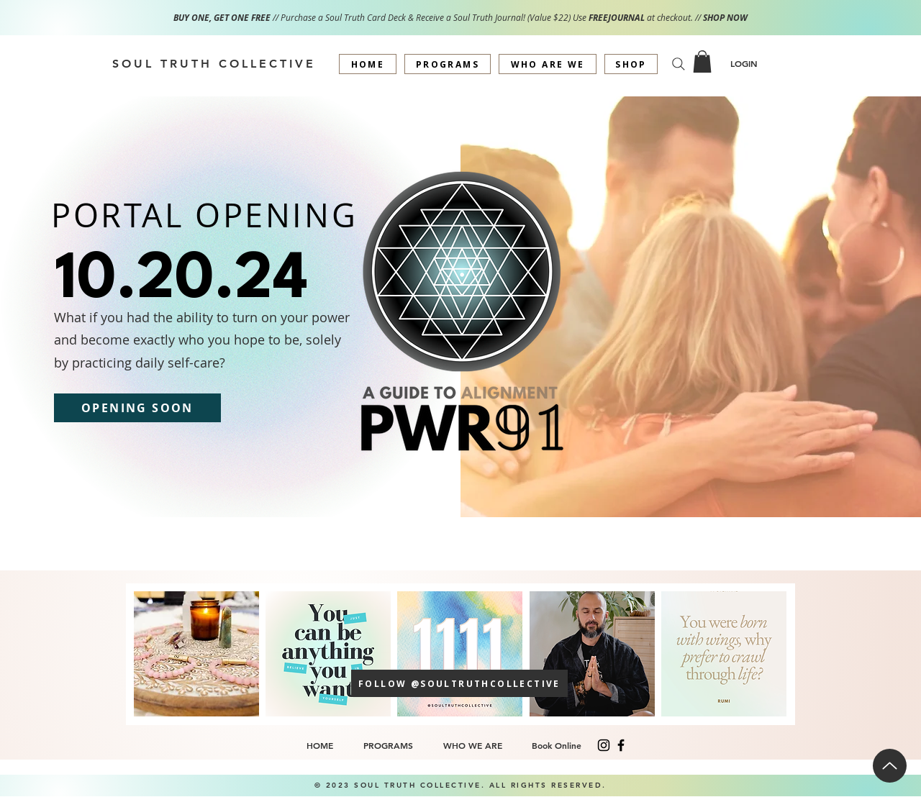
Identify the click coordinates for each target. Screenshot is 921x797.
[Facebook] (621, 745)
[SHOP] (631, 64)
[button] (702, 61)
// (699, 18)
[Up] (890, 766)
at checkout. (671, 18)
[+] (196, 653)
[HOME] (367, 64)
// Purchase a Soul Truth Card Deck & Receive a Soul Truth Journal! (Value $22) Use (381, 18)
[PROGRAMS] (447, 64)
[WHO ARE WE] (547, 64)
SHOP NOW (725, 18)
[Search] (678, 64)
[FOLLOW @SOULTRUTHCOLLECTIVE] (459, 683)
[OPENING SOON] (137, 407)
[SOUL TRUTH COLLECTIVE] (213, 63)
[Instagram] (604, 745)
